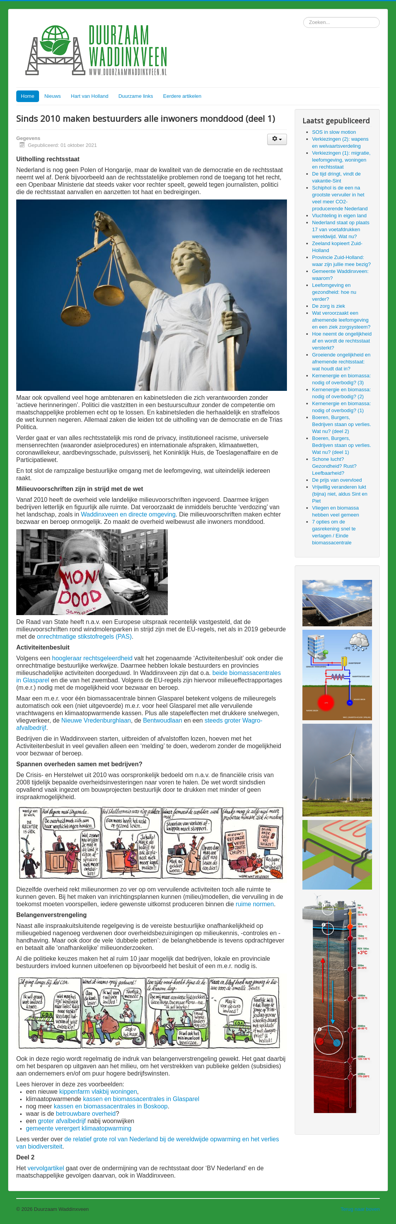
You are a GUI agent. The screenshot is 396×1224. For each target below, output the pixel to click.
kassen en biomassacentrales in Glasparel (141, 1099)
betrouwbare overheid (86, 1113)
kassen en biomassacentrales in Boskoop (110, 1106)
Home (27, 96)
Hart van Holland (89, 96)
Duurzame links (135, 96)
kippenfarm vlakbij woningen (98, 1091)
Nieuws (52, 96)
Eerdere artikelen (182, 96)
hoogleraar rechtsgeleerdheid (92, 658)
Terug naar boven (360, 1209)
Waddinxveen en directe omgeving (128, 514)
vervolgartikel (45, 1168)
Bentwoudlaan (162, 720)
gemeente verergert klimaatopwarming (78, 1128)
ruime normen (255, 904)
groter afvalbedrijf (62, 1121)
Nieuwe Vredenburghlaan (96, 720)
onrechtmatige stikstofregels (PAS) (84, 636)
